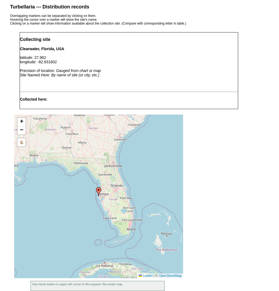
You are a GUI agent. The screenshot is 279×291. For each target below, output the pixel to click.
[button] (98, 191)
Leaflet (146, 276)
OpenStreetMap (170, 276)
